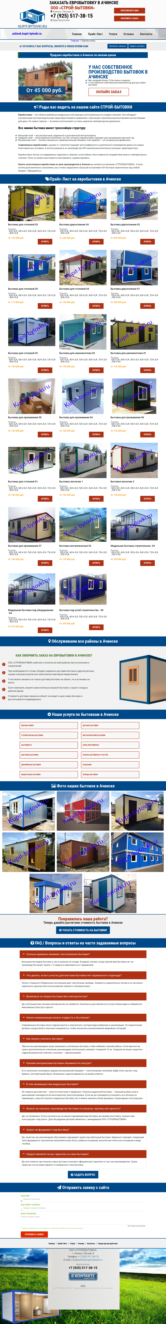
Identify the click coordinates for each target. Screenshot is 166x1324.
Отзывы (129, 34)
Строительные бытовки (32, 735)
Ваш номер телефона (30, 1205)
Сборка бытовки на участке (95, 755)
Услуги (113, 34)
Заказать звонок (117, 46)
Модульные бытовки (30, 774)
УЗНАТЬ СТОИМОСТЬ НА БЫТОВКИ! (83, 930)
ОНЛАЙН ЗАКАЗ (108, 91)
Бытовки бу (26, 745)
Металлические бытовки (94, 735)
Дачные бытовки (90, 725)
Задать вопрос (137, 46)
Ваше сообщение (28, 1213)
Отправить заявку (34, 1234)
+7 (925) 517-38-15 (72, 16)
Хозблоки (87, 764)
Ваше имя (25, 1196)
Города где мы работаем (107, 1243)
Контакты (146, 34)
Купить (45, 241)
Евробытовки (27, 725)
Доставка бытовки (29, 755)
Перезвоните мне (130, 10)
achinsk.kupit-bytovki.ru (27, 33)
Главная (77, 34)
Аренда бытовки (90, 774)
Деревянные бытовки (31, 764)
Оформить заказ (129, 18)
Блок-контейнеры (91, 745)
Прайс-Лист (95, 34)
